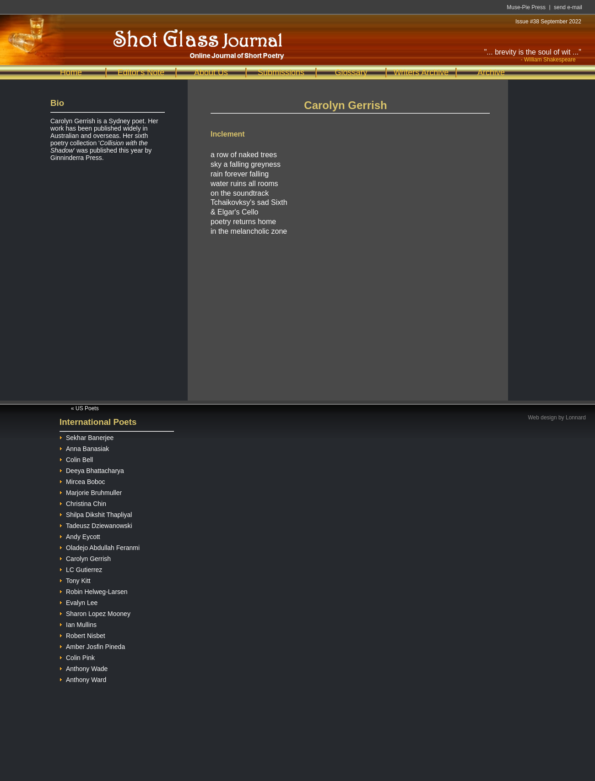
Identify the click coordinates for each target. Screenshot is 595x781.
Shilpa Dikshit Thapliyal (96, 513)
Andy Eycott (80, 535)
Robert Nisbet (82, 634)
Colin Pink (77, 656)
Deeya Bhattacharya (92, 469)
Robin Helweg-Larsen (94, 590)
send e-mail (568, 7)
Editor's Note (141, 72)
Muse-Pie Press (526, 7)
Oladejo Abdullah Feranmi (100, 546)
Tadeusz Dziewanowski (96, 524)
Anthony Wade (84, 667)
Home (71, 72)
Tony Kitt (75, 579)
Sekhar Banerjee (87, 436)
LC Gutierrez (81, 568)
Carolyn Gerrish (85, 557)
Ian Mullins (78, 623)
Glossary (351, 72)
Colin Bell (76, 458)
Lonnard (576, 417)
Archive (491, 72)
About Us (211, 72)
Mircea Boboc (82, 480)
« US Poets (85, 408)
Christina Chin (83, 502)
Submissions (281, 72)
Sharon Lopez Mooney (95, 612)
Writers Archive (421, 72)
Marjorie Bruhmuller (91, 491)
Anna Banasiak (84, 447)
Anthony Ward (83, 678)
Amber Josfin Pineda (92, 645)
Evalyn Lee (78, 601)
